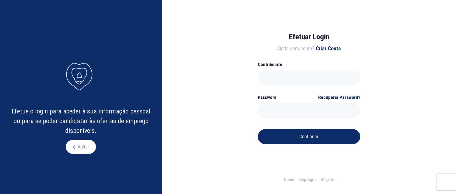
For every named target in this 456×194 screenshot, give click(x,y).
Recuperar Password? (339, 97)
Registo (327, 179)
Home (289, 179)
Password (267, 97)
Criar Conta (328, 48)
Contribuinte (270, 64)
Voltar (83, 147)
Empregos (307, 179)
